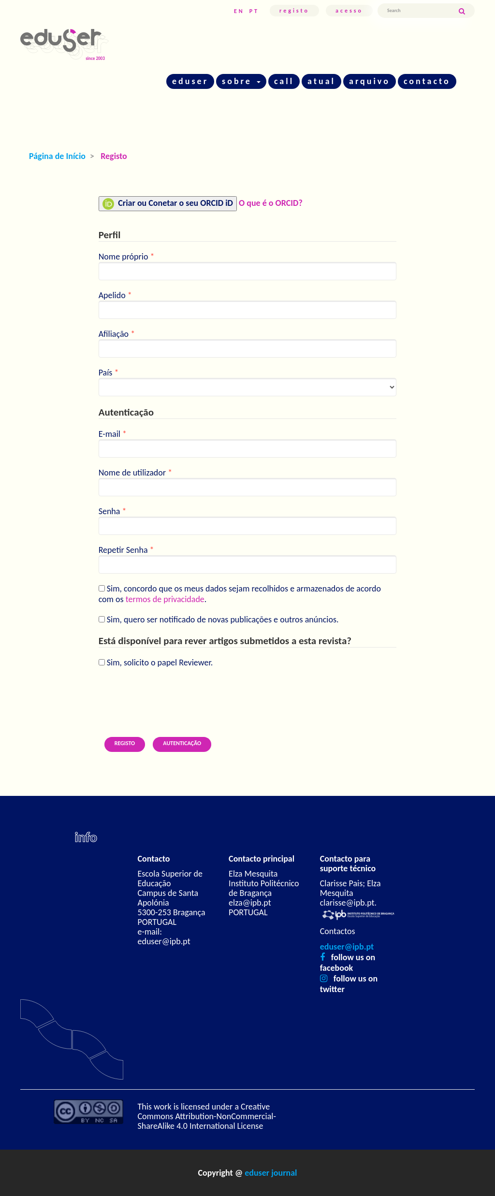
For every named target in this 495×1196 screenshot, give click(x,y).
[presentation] (172, 696)
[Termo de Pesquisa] (418, 10)
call (284, 81)
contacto (427, 81)
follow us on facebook (347, 962)
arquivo (369, 81)
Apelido (248, 304)
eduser (190, 81)
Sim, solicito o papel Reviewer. (156, 662)
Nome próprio (248, 265)
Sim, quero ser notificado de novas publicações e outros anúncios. (219, 619)
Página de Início (57, 156)
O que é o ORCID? (271, 203)
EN (239, 11)
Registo (294, 10)
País (248, 381)
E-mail (248, 443)
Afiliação (248, 343)
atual (321, 81)
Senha (248, 520)
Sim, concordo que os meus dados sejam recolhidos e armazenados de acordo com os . (240, 594)
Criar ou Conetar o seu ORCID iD (167, 204)
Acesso (349, 10)
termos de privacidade (165, 599)
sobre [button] (241, 81)
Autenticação (182, 743)
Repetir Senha (248, 559)
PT (254, 11)
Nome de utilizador (248, 481)
